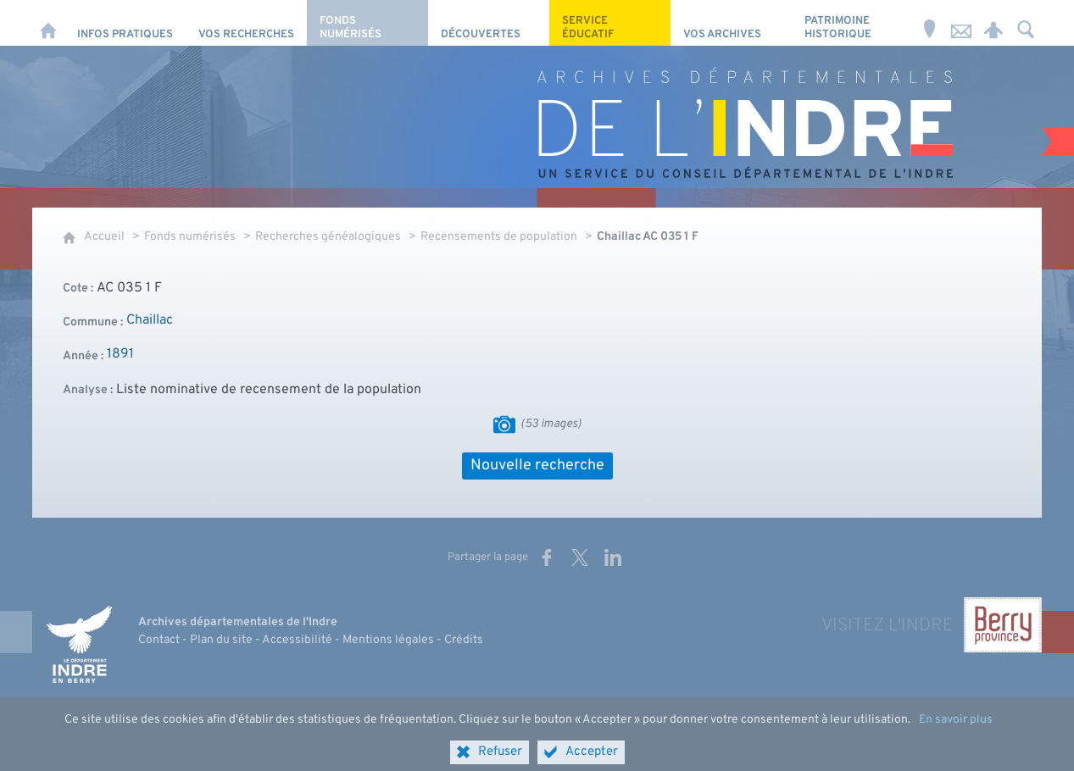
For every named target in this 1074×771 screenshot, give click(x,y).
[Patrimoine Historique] (852, 23)
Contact (159, 640)
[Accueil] (48, 23)
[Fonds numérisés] (367, 23)
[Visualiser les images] (504, 424)
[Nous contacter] (961, 23)
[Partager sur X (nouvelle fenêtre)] (579, 557)
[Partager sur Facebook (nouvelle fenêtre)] (546, 557)
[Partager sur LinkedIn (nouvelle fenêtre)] (612, 557)
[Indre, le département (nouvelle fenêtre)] (78, 644)
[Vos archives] (731, 23)
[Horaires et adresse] (929, 23)
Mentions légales (388, 640)
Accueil (104, 236)
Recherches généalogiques (328, 236)
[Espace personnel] (993, 23)
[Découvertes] (488, 23)
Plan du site (221, 640)
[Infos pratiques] (125, 23)
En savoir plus (956, 731)
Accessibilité (297, 640)
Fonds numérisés (190, 236)
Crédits (463, 640)
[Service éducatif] (610, 23)
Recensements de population (498, 236)
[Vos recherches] (246, 23)
